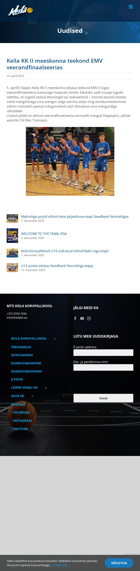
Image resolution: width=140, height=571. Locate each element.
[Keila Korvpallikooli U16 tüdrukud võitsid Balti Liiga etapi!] (12, 251)
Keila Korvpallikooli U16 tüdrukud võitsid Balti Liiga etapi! (65, 251)
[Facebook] (75, 318)
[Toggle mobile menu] (131, 6)
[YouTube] (82, 318)
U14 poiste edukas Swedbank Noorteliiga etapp (57, 265)
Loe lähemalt (59, 565)
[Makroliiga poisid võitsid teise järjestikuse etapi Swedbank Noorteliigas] (12, 216)
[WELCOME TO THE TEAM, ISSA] (12, 230)
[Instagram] (89, 318)
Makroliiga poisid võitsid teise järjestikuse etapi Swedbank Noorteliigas (74, 216)
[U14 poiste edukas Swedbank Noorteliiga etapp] (12, 265)
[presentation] (100, 382)
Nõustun (119, 563)
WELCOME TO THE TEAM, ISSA (44, 233)
